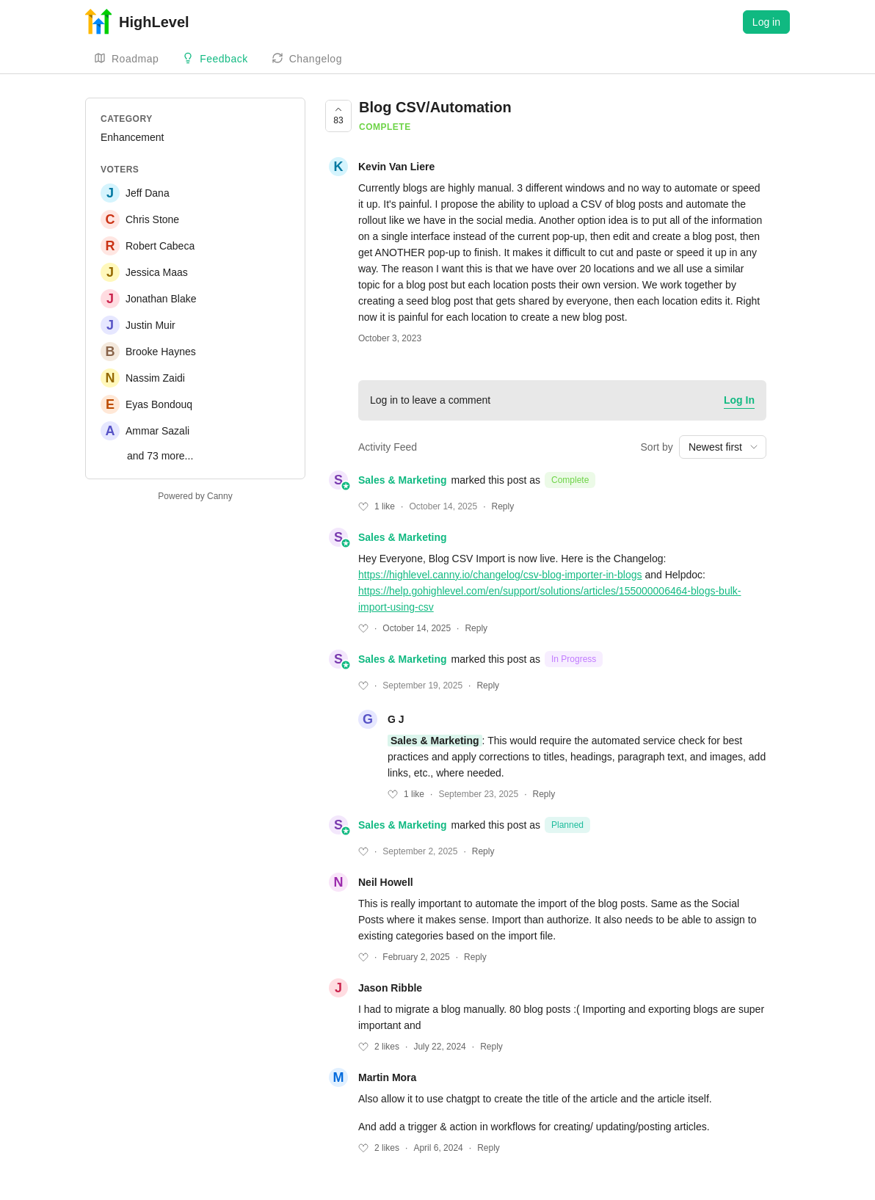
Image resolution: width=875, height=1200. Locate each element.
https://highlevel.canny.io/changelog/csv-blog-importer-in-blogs (500, 575)
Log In (739, 400)
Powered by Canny (195, 496)
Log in (766, 22)
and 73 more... (160, 456)
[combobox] (722, 447)
